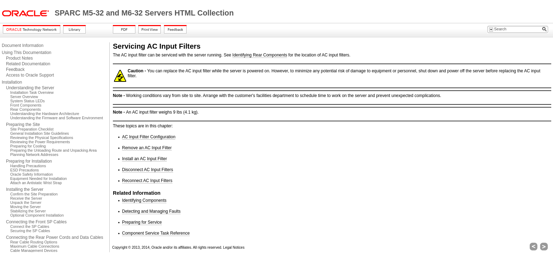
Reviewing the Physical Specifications (41, 137)
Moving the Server (25, 207)
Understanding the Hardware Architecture (44, 113)
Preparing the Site (23, 124)
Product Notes (19, 58)
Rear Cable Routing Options (33, 242)
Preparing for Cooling (28, 146)
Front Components (25, 105)
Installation (12, 82)
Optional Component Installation (37, 215)
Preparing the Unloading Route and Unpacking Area (53, 150)
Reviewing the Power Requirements (40, 142)
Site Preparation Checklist (32, 129)
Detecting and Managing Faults (151, 211)
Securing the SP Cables (30, 231)
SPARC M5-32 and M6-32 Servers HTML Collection (144, 13)
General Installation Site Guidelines (39, 133)
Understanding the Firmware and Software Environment (56, 118)
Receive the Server (26, 198)
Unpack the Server (25, 202)
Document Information (22, 45)
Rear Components (25, 109)
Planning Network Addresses (34, 154)
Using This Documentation (26, 52)
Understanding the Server (30, 87)
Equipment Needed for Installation (38, 178)
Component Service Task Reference (156, 233)
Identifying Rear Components (259, 55)
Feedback (15, 69)
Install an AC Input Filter (144, 158)
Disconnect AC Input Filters (147, 169)
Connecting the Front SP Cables (36, 221)
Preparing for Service (142, 222)
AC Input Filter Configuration (148, 136)
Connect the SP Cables (29, 226)
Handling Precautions (28, 166)
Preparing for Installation (29, 161)
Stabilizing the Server (28, 211)
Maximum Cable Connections (34, 246)
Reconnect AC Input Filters (147, 180)
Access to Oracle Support (30, 75)
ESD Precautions (24, 170)
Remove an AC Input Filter (147, 147)
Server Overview (24, 97)
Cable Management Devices (33, 250)
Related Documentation (28, 63)
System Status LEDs (27, 101)
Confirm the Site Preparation (33, 194)
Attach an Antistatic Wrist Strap (36, 183)
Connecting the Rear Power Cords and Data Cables (54, 237)
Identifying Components (144, 200)
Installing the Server (24, 189)
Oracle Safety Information (31, 174)
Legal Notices (234, 247)
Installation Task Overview (32, 92)
